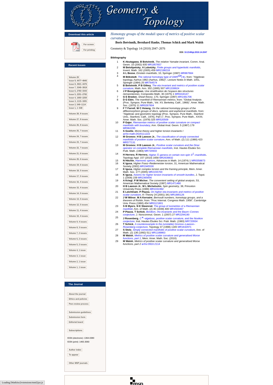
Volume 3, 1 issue (77, 256)
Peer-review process (79, 304)
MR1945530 (147, 166)
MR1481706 (185, 96)
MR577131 (129, 142)
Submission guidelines (80, 312)
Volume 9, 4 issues (78, 222)
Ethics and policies (78, 299)
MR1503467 (177, 208)
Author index (75, 350)
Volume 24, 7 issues (78, 136)
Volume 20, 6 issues (78, 159)
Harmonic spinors (145, 160)
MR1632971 (184, 227)
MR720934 (191, 221)
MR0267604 (147, 105)
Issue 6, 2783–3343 (78, 91)
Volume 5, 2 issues (78, 244)
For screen (88, 44)
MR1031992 (157, 189)
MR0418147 (182, 94)
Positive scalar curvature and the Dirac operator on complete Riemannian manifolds (161, 146)
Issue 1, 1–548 (75, 108)
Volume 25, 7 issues (78, 131)
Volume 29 (74, 77)
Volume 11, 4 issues (78, 210)
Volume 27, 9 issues (78, 119)
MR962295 (129, 128)
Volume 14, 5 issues (78, 193)
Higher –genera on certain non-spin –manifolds (177, 154)
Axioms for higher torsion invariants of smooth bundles (163, 174)
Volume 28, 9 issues (78, 113)
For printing (89, 50)
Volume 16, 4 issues (78, 182)
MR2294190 (182, 214)
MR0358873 (198, 160)
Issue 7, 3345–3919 (78, 87)
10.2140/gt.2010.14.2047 (195, 52)
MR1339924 (172, 88)
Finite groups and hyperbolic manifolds (178, 67)
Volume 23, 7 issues (78, 142)
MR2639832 (166, 157)
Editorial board (76, 322)
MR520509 (162, 119)
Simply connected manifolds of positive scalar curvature (164, 229)
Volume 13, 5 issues (78, 199)
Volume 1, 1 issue (77, 267)
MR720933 (150, 150)
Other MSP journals (78, 363)
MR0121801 (156, 203)
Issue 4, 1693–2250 (78, 98)
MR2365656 (145, 177)
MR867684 (187, 73)
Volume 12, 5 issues (78, 205)
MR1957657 (155, 64)
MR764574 (151, 82)
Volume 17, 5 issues (78, 176)
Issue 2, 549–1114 (77, 104)
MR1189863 (159, 232)
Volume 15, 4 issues (78, 187)
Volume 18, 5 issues (78, 170)
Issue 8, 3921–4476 (78, 84)
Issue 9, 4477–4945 (78, 80)
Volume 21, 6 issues (78, 153)
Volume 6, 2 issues (78, 239)
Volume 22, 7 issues (78, 148)
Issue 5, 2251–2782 (78, 94)
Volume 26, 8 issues (78, 125)
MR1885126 (177, 194)
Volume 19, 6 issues (78, 165)
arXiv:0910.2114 (151, 244)
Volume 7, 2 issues (78, 233)
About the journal (77, 294)
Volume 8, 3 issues (78, 227)
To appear (73, 355)
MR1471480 (174, 183)
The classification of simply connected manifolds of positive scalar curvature (161, 138)
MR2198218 (163, 70)
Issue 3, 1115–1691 (78, 101)
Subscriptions (75, 330)
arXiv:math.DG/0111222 (136, 133)
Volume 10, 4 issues (78, 216)
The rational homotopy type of (161, 76)
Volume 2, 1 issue (77, 261)
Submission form (77, 317)
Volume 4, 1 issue (77, 250)
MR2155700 (155, 171)
